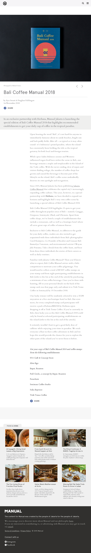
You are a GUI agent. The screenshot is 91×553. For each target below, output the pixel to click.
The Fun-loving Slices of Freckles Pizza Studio (15, 485)
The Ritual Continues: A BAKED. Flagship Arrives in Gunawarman (73, 451)
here (71, 521)
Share (10, 108)
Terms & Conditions (12, 531)
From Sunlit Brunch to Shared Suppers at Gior (43, 450)
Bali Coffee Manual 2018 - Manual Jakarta (4, 3)
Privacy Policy (25, 531)
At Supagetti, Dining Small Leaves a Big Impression (16, 450)
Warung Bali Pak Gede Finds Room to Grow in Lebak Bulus (73, 486)
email (10, 526)
